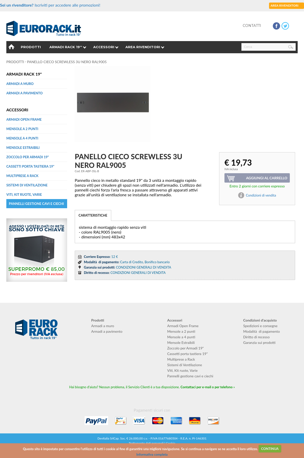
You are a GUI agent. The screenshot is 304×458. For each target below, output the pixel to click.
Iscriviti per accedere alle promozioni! (50, 5)
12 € (114, 257)
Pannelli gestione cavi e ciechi (36, 204)
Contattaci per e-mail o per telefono (207, 387)
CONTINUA (270, 449)
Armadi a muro (20, 84)
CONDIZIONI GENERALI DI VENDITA (143, 267)
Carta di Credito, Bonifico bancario (145, 262)
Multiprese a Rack (22, 176)
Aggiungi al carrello (266, 178)
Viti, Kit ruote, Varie (24, 194)
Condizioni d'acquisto (260, 320)
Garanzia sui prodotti (259, 342)
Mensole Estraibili (23, 148)
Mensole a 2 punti (22, 129)
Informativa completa (151, 454)
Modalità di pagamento (261, 331)
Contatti (252, 25)
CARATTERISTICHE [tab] (93, 215)
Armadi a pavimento (24, 93)
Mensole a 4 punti (22, 138)
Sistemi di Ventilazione (27, 185)
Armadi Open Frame (24, 119)
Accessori (103, 47)
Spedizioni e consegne (260, 326)
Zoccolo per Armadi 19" (27, 157)
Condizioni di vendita (261, 195)
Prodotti (31, 47)
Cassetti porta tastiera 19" (30, 166)
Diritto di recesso (256, 337)
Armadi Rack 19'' (65, 47)
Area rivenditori (142, 47)
